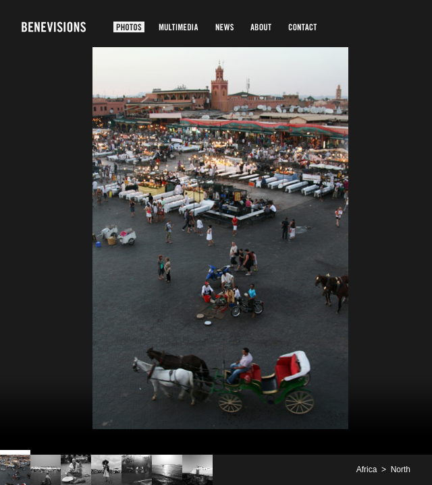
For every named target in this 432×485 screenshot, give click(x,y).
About (261, 27)
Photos (128, 27)
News (224, 27)
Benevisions (54, 27)
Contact (302, 27)
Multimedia (178, 27)
